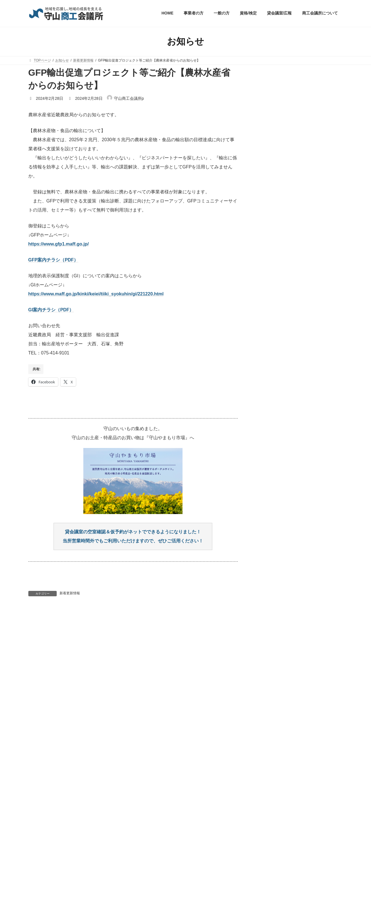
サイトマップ (157, 862)
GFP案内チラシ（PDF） (53, 259)
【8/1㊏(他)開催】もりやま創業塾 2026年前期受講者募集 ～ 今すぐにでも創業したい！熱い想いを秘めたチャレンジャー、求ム (302, 164)
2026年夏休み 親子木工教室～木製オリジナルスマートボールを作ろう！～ (301, 213)
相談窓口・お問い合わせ (198, 862)
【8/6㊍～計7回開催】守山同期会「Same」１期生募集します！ (296, 191)
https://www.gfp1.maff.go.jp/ (58, 244)
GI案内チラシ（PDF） (51, 309)
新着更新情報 (70, 593)
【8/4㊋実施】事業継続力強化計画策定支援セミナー (301, 121)
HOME (39, 862)
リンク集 (129, 862)
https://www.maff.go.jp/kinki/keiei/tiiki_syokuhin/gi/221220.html (96, 293)
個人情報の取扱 (67, 862)
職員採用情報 (100, 862)
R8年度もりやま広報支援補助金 (294, 139)
